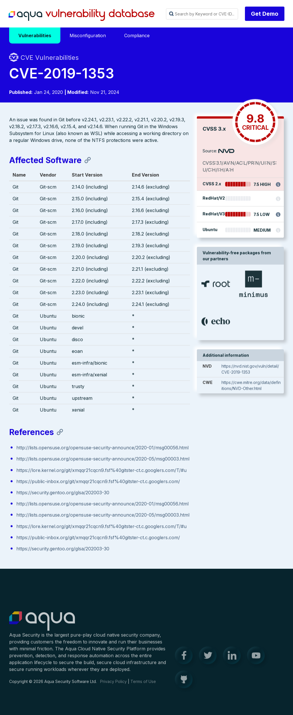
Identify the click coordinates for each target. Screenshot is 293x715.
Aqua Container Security (42, 625)
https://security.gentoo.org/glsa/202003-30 (62, 493)
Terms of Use (143, 684)
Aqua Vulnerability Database (82, 15)
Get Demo (264, 13)
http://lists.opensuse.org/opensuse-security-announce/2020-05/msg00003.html (102, 459)
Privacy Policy (113, 684)
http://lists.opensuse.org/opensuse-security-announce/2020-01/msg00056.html (102, 448)
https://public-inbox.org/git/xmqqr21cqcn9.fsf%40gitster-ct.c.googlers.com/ (98, 482)
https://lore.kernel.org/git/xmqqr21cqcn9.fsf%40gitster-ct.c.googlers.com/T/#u (101, 471)
